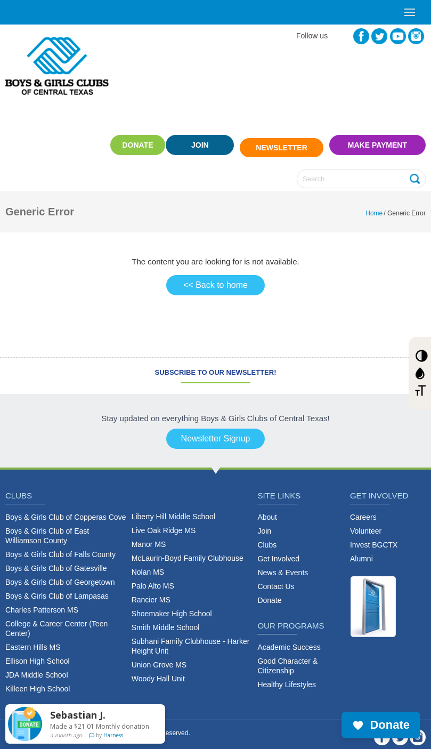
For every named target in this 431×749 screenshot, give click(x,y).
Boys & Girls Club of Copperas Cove (65, 511)
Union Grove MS (159, 659)
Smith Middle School (166, 621)
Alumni (361, 553)
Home (374, 207)
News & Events (282, 566)
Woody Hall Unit (158, 673)
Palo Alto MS (153, 580)
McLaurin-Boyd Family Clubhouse (187, 552)
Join (200, 145)
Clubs (267, 539)
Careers (363, 511)
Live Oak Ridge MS (164, 524)
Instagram (416, 36)
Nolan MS (148, 566)
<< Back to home (215, 279)
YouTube (398, 36)
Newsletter (281, 145)
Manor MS (149, 538)
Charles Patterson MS (41, 604)
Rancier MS (151, 594)
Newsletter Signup (215, 432)
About (267, 511)
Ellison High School (37, 655)
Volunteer (365, 525)
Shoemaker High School (172, 607)
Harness (113, 735)
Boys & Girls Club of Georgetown (60, 576)
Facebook (361, 36)
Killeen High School (37, 683)
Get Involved (278, 553)
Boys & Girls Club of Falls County (60, 548)
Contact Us (275, 580)
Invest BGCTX (373, 539)
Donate (125, 145)
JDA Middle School (36, 669)
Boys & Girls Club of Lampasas (57, 590)
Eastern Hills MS (32, 641)
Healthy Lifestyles (286, 678)
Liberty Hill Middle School (173, 510)
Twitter (379, 36)
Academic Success (288, 641)
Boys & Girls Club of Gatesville (56, 562)
